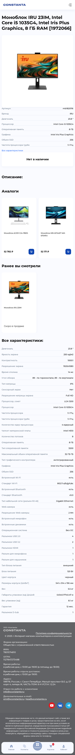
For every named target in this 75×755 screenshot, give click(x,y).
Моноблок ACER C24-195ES (16, 233)
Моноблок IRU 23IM (12, 308)
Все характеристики (12, 150)
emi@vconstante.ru (13, 699)
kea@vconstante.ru (36, 699)
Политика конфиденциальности (54, 633)
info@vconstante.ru (13, 691)
